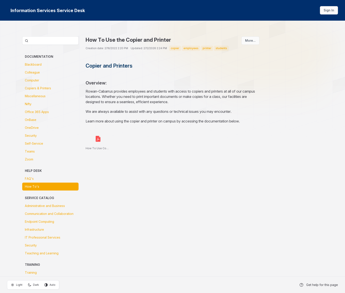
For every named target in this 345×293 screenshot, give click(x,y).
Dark (33, 285)
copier (175, 48)
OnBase (30, 120)
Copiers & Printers (38, 88)
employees (191, 48)
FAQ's (29, 178)
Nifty (28, 104)
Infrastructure (34, 229)
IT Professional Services (42, 237)
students (221, 48)
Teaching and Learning (42, 253)
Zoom (29, 159)
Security (31, 135)
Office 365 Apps (37, 112)
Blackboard (33, 64)
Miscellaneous (35, 96)
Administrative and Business (45, 206)
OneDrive (32, 127)
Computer (32, 80)
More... (250, 40)
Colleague (32, 72)
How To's (32, 186)
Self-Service (34, 143)
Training (31, 272)
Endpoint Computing (39, 221)
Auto (49, 285)
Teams (30, 151)
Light (16, 285)
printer (207, 48)
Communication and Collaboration (49, 214)
